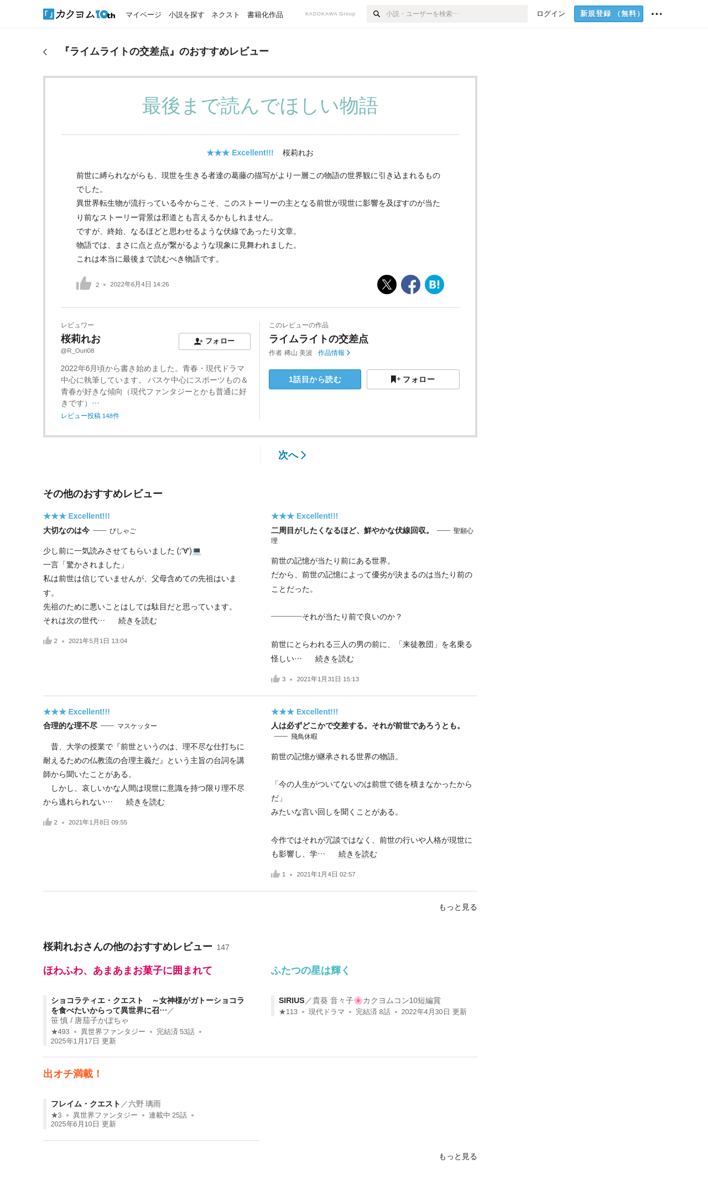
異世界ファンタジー (113, 1032)
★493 (60, 1032)
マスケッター (137, 726)
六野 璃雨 (145, 1103)
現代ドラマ (327, 1012)
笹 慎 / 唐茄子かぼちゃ (90, 1020)
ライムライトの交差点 (318, 339)
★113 (288, 1012)
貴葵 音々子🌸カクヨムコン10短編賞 (377, 1000)
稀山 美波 (298, 352)
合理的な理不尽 (70, 725)
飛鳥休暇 (304, 736)
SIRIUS (292, 1000)
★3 (56, 1115)
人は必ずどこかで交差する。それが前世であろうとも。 (368, 725)
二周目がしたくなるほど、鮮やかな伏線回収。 (352, 530)
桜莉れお (298, 152)
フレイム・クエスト (86, 1103)
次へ (292, 455)
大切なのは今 (66, 530)
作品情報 (334, 352)
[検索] (376, 14)
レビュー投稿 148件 (90, 416)
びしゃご (123, 531)
